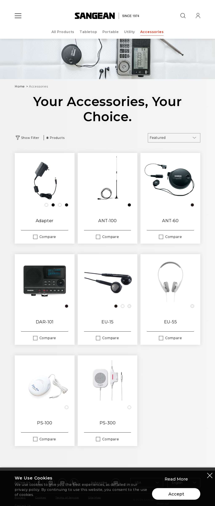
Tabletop (88, 32)
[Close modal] (210, 475)
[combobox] (174, 137)
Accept (176, 494)
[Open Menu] (18, 15)
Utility (129, 32)
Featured (158, 138)
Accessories (152, 32)
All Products (63, 32)
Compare (47, 237)
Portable (110, 32)
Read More (176, 479)
